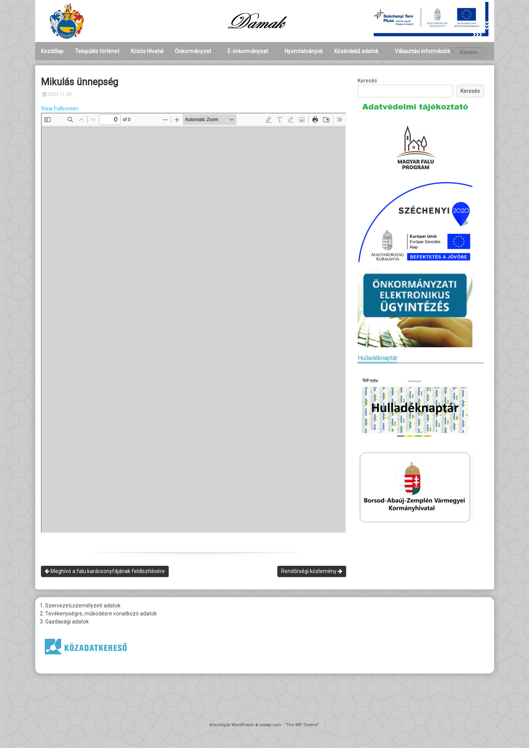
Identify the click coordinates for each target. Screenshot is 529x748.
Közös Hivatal (147, 51)
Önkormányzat (193, 51)
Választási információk (422, 51)
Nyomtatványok (304, 51)
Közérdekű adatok (356, 51)
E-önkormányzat (248, 51)
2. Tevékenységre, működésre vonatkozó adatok (98, 613)
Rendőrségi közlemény (311, 571)
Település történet (97, 51)
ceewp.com (270, 724)
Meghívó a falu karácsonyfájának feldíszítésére (105, 571)
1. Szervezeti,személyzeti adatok (80, 605)
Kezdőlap (52, 51)
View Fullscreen (59, 108)
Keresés (367, 81)
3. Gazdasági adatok (64, 621)
